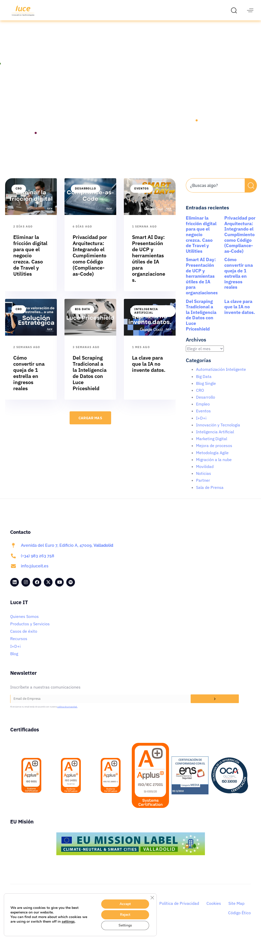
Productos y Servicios (30, 629)
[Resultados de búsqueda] (215, 201)
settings (70, 922)
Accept (126, 904)
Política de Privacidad (179, 909)
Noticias (203, 479)
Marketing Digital (211, 444)
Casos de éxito (23, 637)
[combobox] (215, 191)
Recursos (18, 644)
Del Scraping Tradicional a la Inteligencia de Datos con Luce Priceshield (201, 321)
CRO (19, 194)
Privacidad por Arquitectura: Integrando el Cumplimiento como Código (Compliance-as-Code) (239, 240)
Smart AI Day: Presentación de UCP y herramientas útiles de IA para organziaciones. (202, 281)
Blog (14, 659)
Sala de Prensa (210, 493)
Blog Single (206, 389)
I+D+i (201, 423)
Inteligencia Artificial (146, 316)
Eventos (141, 194)
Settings (125, 925)
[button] (235, 10)
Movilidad (205, 472)
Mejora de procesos (214, 451)
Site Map (236, 909)
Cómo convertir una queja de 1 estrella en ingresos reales (238, 279)
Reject (125, 915)
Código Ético (239, 918)
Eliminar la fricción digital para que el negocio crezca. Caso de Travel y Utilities (201, 240)
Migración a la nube (214, 465)
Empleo (203, 409)
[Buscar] (251, 191)
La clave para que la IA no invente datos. (239, 312)
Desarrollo (85, 194)
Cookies (213, 909)
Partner (203, 486)
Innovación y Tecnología (218, 430)
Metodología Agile (212, 458)
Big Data (82, 315)
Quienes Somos (24, 622)
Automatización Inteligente (221, 375)
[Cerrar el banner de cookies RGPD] (152, 897)
